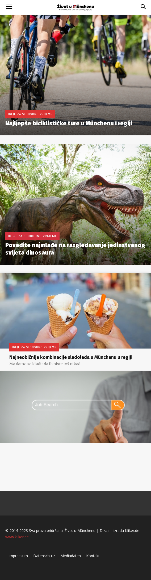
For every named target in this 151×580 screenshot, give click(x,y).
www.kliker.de (17, 536)
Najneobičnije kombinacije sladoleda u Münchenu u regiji (70, 357)
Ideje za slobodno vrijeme (30, 114)
